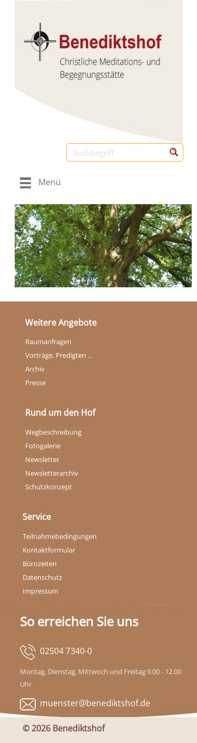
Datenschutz (42, 577)
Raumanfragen (48, 341)
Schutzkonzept (48, 486)
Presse (35, 382)
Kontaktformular (49, 550)
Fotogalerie (42, 445)
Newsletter (42, 459)
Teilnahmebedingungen (60, 536)
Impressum (40, 591)
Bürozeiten (40, 563)
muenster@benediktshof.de (95, 703)
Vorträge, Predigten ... (58, 355)
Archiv (35, 369)
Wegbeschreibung (53, 432)
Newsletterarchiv (51, 473)
